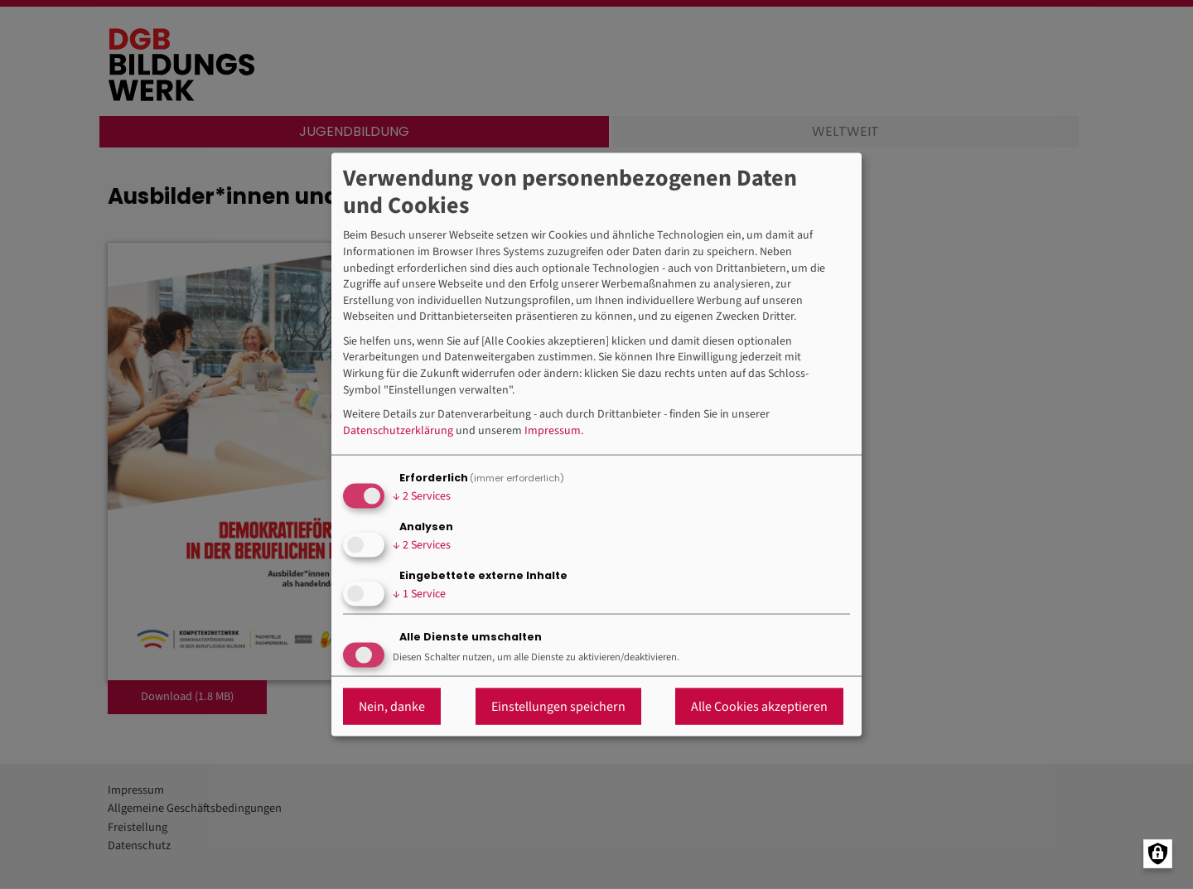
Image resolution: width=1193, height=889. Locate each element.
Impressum (552, 430)
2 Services (422, 495)
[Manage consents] (1157, 853)
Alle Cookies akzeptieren (759, 707)
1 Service (419, 593)
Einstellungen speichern (558, 707)
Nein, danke (392, 707)
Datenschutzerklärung (398, 430)
